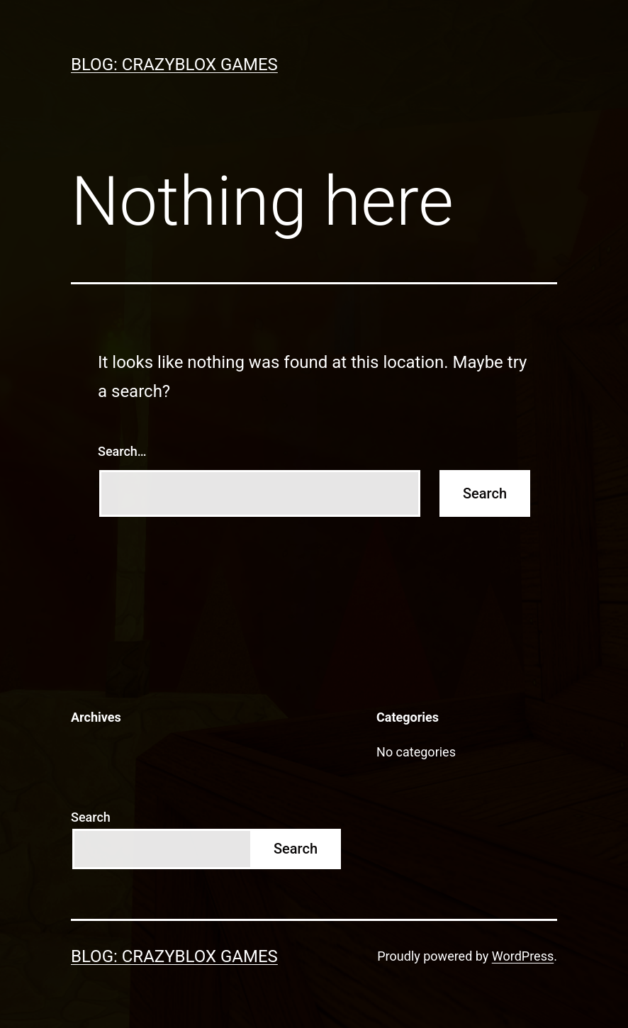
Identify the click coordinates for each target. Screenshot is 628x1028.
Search (91, 817)
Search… (122, 451)
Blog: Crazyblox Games (174, 64)
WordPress (523, 956)
